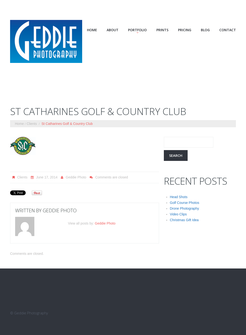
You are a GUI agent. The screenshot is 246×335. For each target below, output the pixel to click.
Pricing (184, 30)
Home (92, 30)
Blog (205, 30)
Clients (32, 124)
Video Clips (178, 214)
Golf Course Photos (184, 203)
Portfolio (137, 30)
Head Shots (178, 197)
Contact (227, 30)
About (112, 30)
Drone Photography (184, 208)
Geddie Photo (76, 177)
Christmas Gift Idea (184, 220)
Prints (162, 30)
